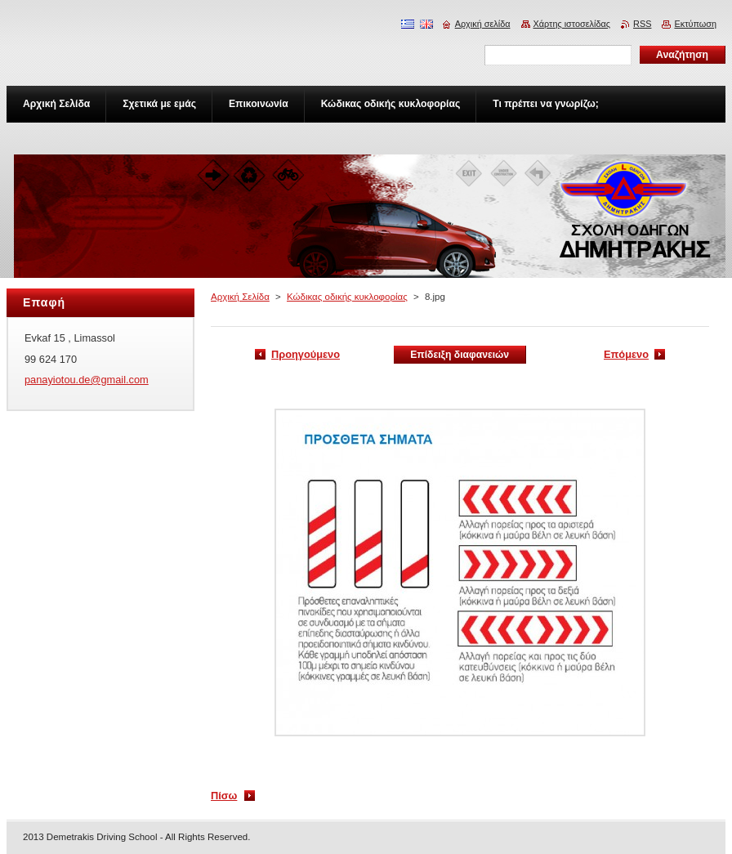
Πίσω (224, 795)
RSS (642, 24)
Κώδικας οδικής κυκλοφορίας (347, 297)
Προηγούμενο (305, 354)
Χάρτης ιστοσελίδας (572, 24)
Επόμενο (626, 354)
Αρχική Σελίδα (240, 297)
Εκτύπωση (695, 24)
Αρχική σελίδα (483, 24)
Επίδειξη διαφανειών (459, 354)
